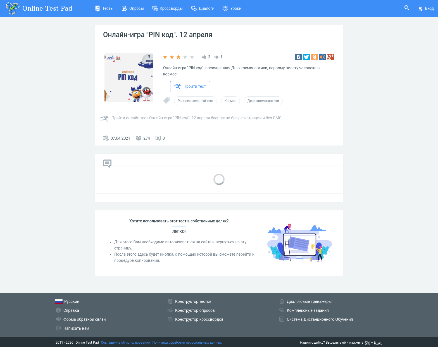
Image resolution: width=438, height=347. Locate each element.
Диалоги (202, 8)
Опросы (133, 8)
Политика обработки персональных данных (187, 342)
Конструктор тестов (193, 301)
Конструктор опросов (195, 310)
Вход (426, 8)
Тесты (104, 8)
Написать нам (76, 328)
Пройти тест (189, 86)
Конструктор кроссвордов (199, 319)
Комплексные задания (308, 310)
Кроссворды (167, 8)
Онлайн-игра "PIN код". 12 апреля (157, 35)
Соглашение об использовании (125, 342)
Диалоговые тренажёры (309, 301)
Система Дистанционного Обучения (320, 319)
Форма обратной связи (84, 319)
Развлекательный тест (195, 101)
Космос (231, 101)
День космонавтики (263, 101)
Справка (71, 310)
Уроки (232, 8)
